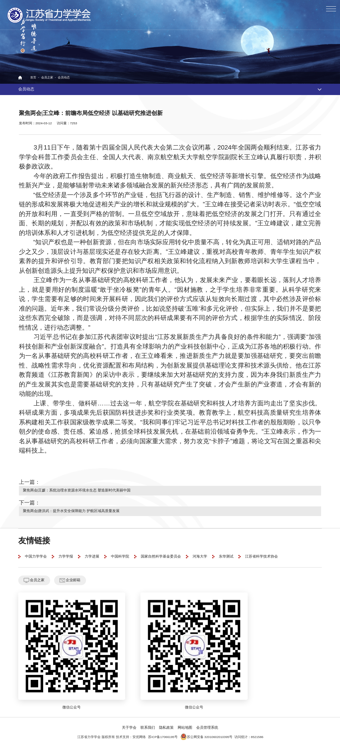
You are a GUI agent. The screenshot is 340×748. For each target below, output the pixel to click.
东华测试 (226, 557)
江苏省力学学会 (49, 15)
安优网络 (139, 737)
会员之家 (47, 77)
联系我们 (147, 728)
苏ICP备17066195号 (163, 737)
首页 (33, 77)
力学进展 (92, 557)
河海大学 (200, 557)
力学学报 (65, 557)
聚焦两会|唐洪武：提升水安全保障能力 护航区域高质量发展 (71, 511)
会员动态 (64, 77)
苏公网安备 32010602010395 (204, 737)
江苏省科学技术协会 (261, 557)
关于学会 (129, 728)
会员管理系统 (207, 728)
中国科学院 (120, 557)
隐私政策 (166, 728)
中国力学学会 (36, 557)
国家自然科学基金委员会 (161, 557)
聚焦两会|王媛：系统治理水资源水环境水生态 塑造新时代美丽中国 (77, 490)
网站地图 (185, 728)
